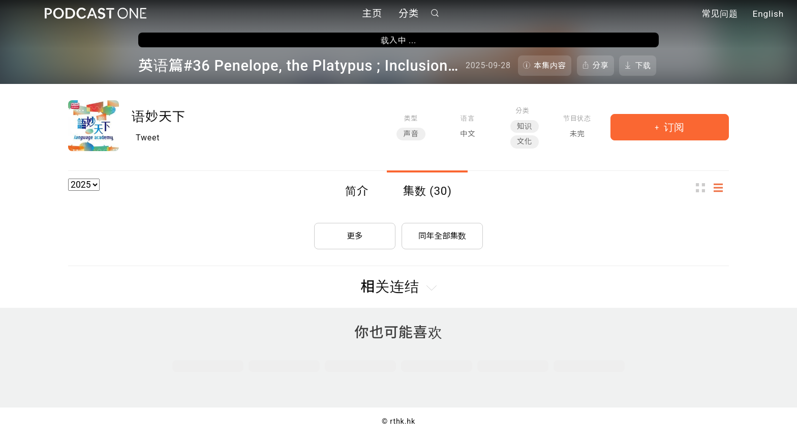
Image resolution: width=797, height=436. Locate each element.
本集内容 (550, 65)
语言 (467, 118)
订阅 (672, 127)
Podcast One (95, 13)
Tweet (148, 137)
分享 (601, 65)
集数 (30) (427, 190)
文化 (524, 141)
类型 (411, 118)
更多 (355, 235)
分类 (408, 14)
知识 (524, 126)
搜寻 (435, 13)
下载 (643, 65)
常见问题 (719, 14)
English (768, 14)
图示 (703, 187)
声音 (410, 134)
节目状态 (577, 118)
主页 (372, 14)
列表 (721, 187)
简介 (357, 190)
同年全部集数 (442, 235)
